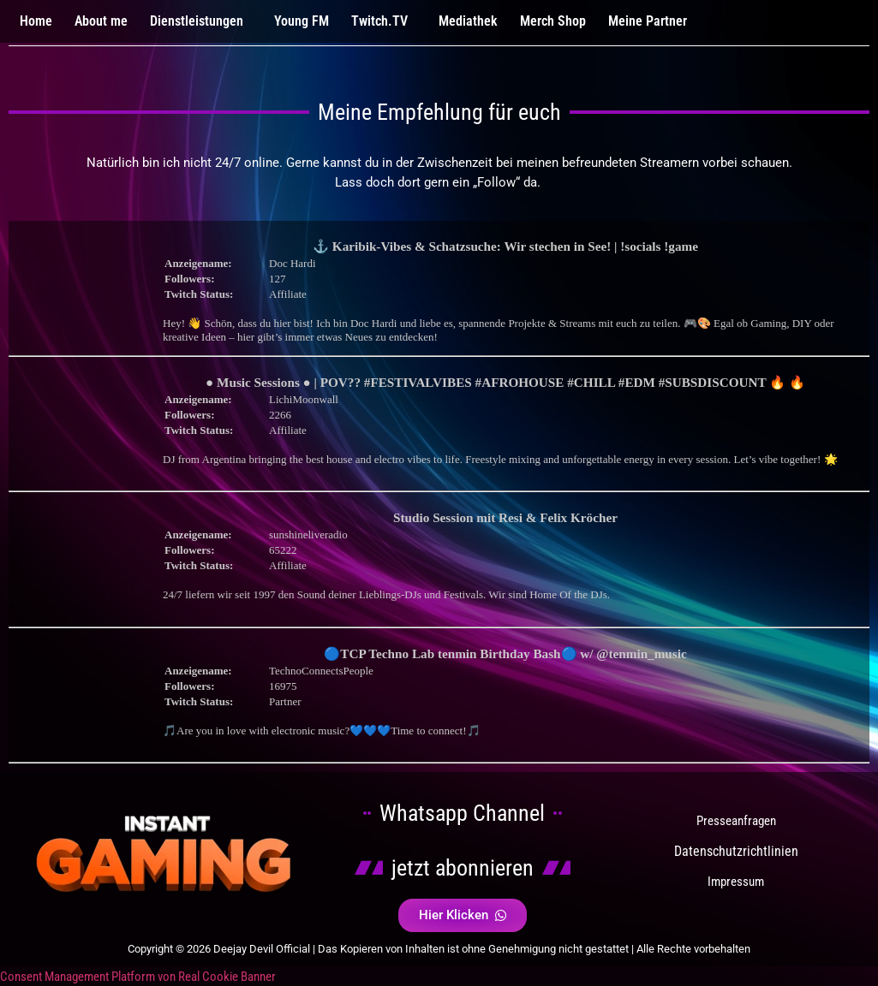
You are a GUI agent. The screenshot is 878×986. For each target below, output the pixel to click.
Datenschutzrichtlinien (736, 851)
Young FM (301, 21)
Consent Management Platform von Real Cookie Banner (138, 976)
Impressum (736, 881)
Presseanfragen (736, 821)
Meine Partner (647, 21)
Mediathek (468, 21)
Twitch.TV (379, 21)
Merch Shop (553, 21)
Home (36, 21)
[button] (201, 21)
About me (101, 21)
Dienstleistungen (196, 21)
